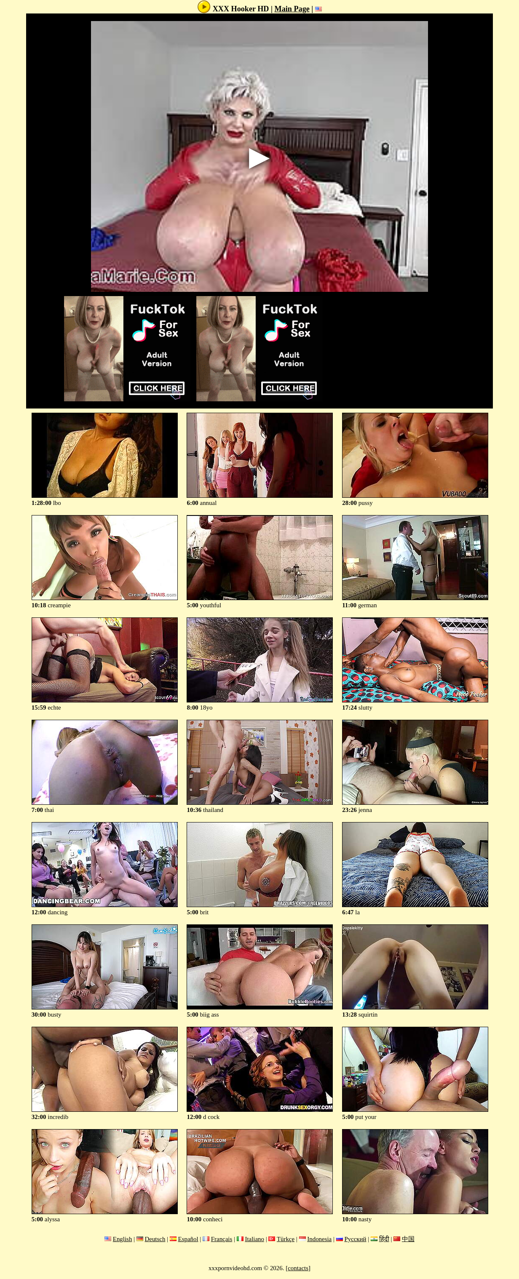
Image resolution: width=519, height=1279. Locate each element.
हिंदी (384, 1239)
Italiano (254, 1239)
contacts (298, 1268)
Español (188, 1239)
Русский (355, 1239)
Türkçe (285, 1239)
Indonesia (319, 1239)
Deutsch (155, 1239)
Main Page (292, 9)
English (122, 1239)
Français (222, 1239)
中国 (408, 1239)
